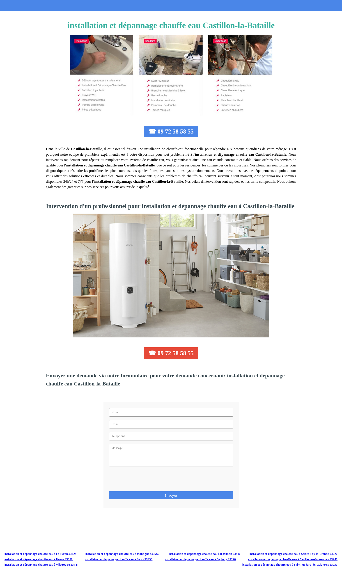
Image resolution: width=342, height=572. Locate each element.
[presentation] (143, 480)
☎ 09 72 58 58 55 (171, 131)
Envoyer (171, 495)
